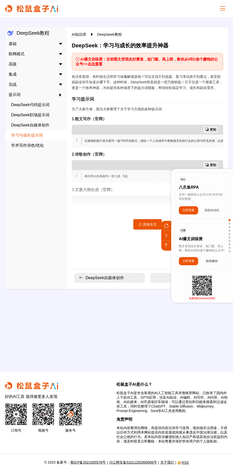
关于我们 (167, 462)
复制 (210, 129)
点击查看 (95, 64)
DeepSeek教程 (109, 34)
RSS (183, 463)
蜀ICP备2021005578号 (88, 462)
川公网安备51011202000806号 (133, 462)
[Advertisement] (116, 327)
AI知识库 (79, 34)
